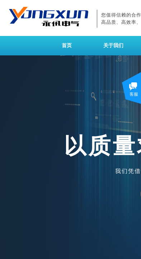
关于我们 (113, 45)
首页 (67, 45)
